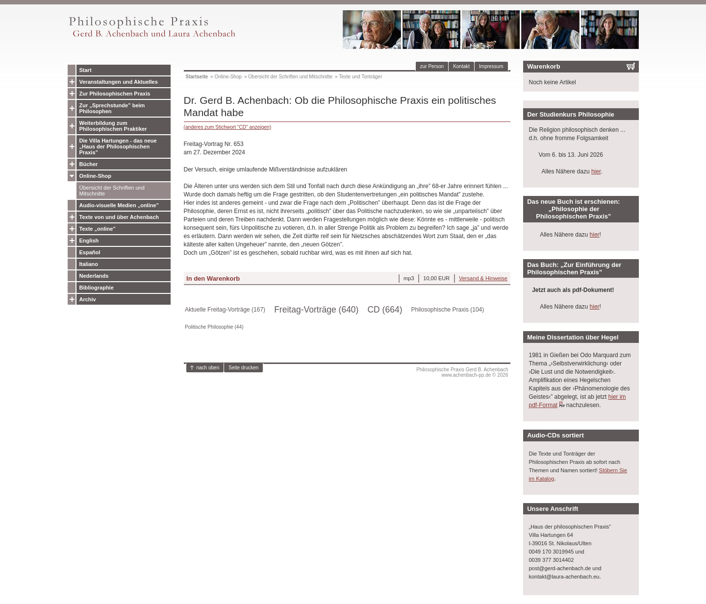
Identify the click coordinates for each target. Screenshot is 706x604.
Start (85, 70)
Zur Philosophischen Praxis (115, 94)
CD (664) (384, 309)
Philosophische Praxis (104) (447, 309)
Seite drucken (243, 367)
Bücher (88, 164)
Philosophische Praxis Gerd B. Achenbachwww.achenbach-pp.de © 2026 (462, 372)
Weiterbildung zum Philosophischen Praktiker (113, 126)
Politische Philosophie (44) (214, 327)
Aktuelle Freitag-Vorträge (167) (225, 309)
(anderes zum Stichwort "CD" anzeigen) (228, 127)
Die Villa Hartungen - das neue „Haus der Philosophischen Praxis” (118, 146)
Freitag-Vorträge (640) (316, 309)
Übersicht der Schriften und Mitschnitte (112, 190)
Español (90, 252)
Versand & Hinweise (483, 278)
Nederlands (94, 276)
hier (596, 171)
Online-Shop (95, 176)
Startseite (197, 76)
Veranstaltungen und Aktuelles (118, 82)
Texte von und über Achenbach (119, 217)
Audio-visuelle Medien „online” (119, 205)
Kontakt (461, 66)
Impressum (491, 66)
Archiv (87, 299)
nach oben (208, 367)
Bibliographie (96, 287)
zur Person (432, 66)
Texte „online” (97, 229)
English (89, 240)
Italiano (89, 264)
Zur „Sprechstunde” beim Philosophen (112, 108)
